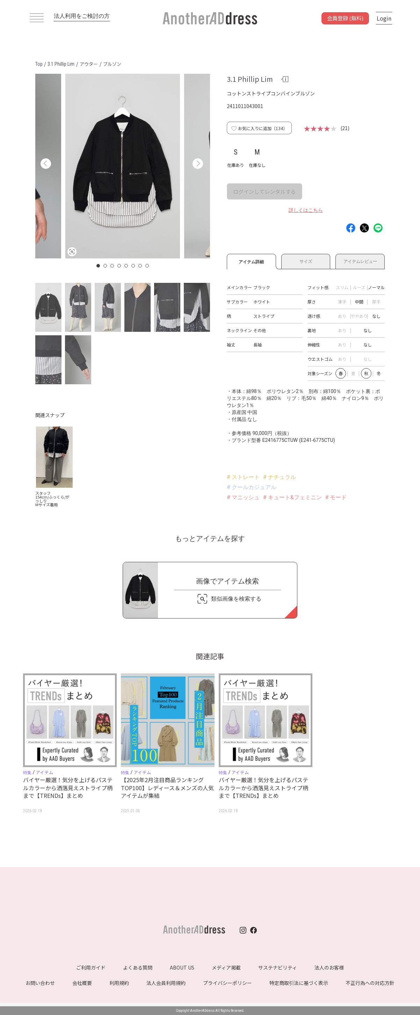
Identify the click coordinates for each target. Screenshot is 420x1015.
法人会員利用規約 (166, 982)
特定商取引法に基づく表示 (298, 982)
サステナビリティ (277, 967)
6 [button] (133, 265)
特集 (27, 772)
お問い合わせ (40, 982)
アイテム (44, 772)
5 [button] (126, 265)
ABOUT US (182, 967)
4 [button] (119, 265)
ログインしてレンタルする (264, 191)
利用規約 (119, 982)
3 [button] (112, 265)
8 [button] (147, 265)
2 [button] (105, 265)
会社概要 (82, 982)
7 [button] (140, 265)
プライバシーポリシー (227, 982)
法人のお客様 (329, 967)
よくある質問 (137, 967)
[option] (122, 166)
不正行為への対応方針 (370, 982)
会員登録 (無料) (345, 18)
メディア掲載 (226, 967)
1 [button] (98, 265)
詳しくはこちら (306, 210)
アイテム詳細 (251, 260)
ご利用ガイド (91, 967)
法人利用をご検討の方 (82, 16)
